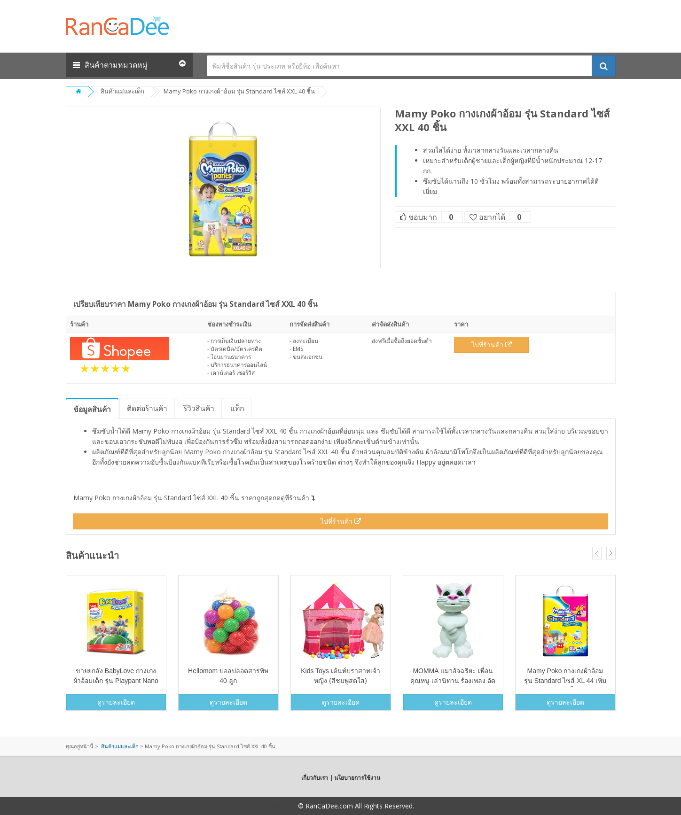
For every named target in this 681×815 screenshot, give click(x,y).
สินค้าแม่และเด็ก (122, 91)
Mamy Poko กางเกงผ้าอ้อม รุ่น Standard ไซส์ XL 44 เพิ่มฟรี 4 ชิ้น (565, 680)
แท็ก (237, 408)
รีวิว (198, 408)
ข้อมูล (92, 409)
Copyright (281, 805)
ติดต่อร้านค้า (147, 408)
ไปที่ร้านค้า (491, 344)
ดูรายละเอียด (116, 702)
